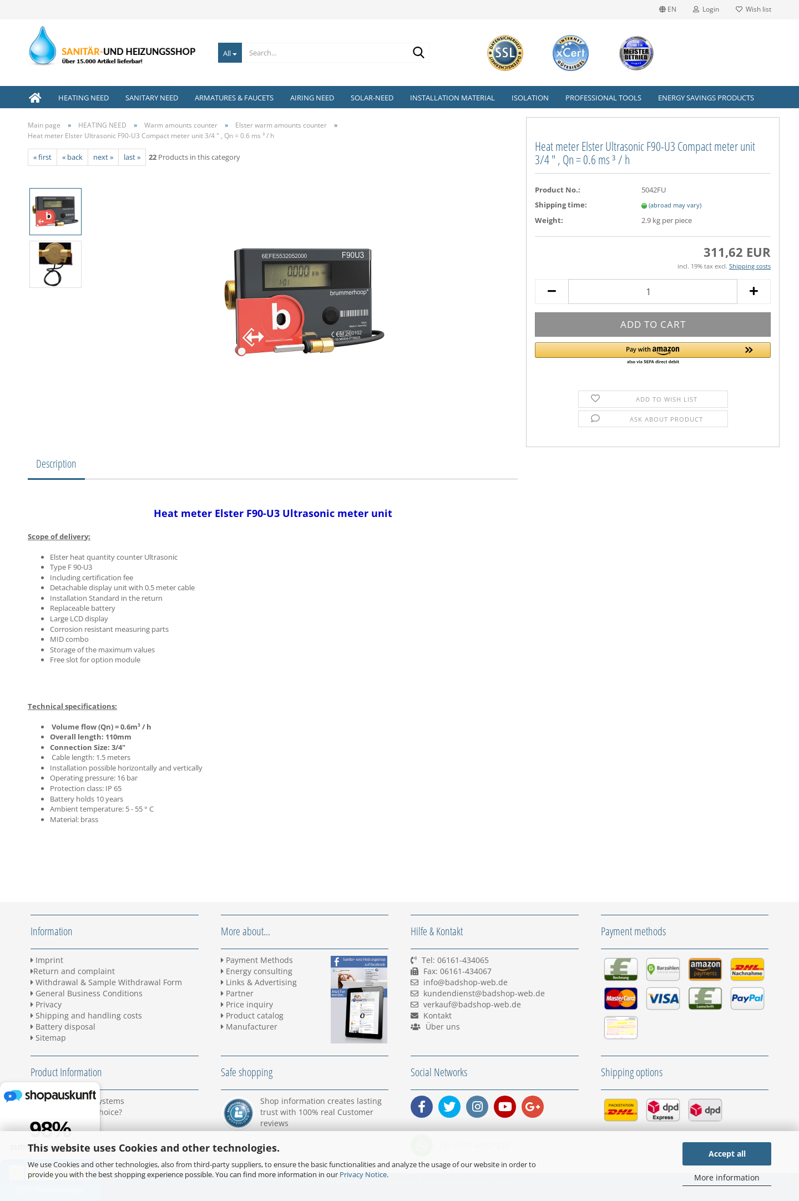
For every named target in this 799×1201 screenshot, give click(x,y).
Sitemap (48, 1037)
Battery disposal (63, 1026)
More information (727, 1177)
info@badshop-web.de (465, 982)
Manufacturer (249, 1026)
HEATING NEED (83, 98)
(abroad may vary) (675, 205)
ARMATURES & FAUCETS (234, 98)
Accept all (727, 1153)
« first (42, 157)
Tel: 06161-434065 (455, 960)
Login (706, 9)
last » (132, 157)
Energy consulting (256, 971)
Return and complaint (73, 971)
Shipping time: (561, 205)
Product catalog (252, 1015)
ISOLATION (530, 98)
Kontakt (437, 1015)
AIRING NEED (312, 98)
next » (103, 157)
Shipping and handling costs (86, 1015)
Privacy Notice (363, 1174)
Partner (237, 993)
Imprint (47, 960)
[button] (653, 354)
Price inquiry (247, 1004)
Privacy (46, 1004)
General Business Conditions (87, 993)
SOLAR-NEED (372, 98)
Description (56, 463)
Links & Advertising (259, 982)
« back (72, 157)
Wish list (753, 9)
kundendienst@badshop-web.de (484, 993)
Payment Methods (257, 960)
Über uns (443, 1026)
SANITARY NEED (151, 98)
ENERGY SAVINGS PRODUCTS (706, 98)
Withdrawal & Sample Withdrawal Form (106, 982)
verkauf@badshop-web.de (472, 1004)
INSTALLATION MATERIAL (452, 98)
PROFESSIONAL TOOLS (603, 98)
